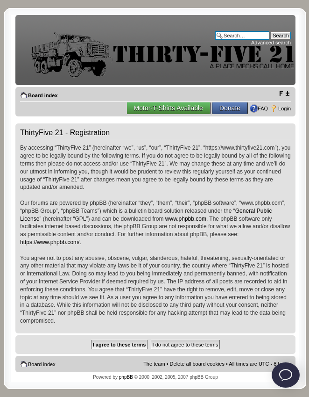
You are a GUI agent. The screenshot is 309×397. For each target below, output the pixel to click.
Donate (229, 108)
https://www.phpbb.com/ (49, 242)
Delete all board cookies (197, 364)
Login (284, 108)
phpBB (126, 377)
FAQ (263, 108)
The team (154, 364)
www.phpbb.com (185, 219)
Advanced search (271, 42)
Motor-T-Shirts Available (168, 108)
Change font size (284, 93)
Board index (43, 95)
